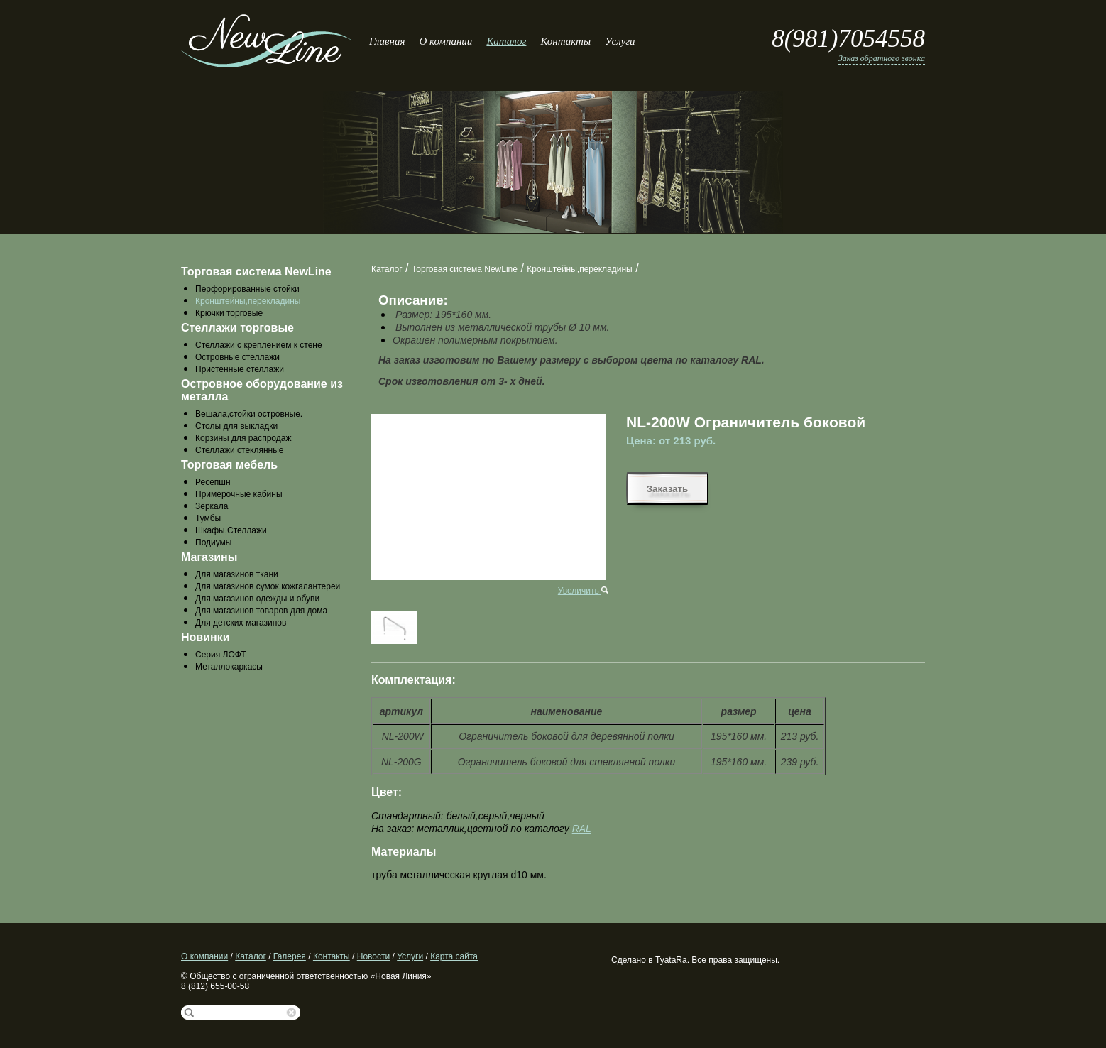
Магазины (209, 557)
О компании (445, 41)
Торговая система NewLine (256, 272)
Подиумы (213, 542)
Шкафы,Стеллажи (231, 530)
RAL (581, 828)
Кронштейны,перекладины (247, 301)
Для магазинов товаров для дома (261, 611)
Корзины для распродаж (243, 438)
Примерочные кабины (239, 494)
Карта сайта (454, 956)
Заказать (668, 489)
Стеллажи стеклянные (239, 450)
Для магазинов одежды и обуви (257, 599)
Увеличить (583, 591)
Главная (387, 41)
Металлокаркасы (229, 667)
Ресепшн (213, 482)
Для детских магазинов (240, 623)
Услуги (620, 41)
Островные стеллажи (237, 357)
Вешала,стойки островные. (248, 414)
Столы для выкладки (236, 426)
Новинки (205, 637)
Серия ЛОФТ (220, 655)
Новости (373, 956)
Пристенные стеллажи (239, 369)
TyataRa (671, 960)
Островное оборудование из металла (262, 390)
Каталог (506, 41)
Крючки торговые (229, 313)
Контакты (565, 41)
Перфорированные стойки (247, 289)
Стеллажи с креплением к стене (258, 345)
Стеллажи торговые (237, 328)
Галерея (289, 956)
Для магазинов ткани (236, 574)
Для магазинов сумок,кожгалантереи (267, 586)
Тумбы (208, 518)
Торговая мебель (229, 465)
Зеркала (211, 506)
